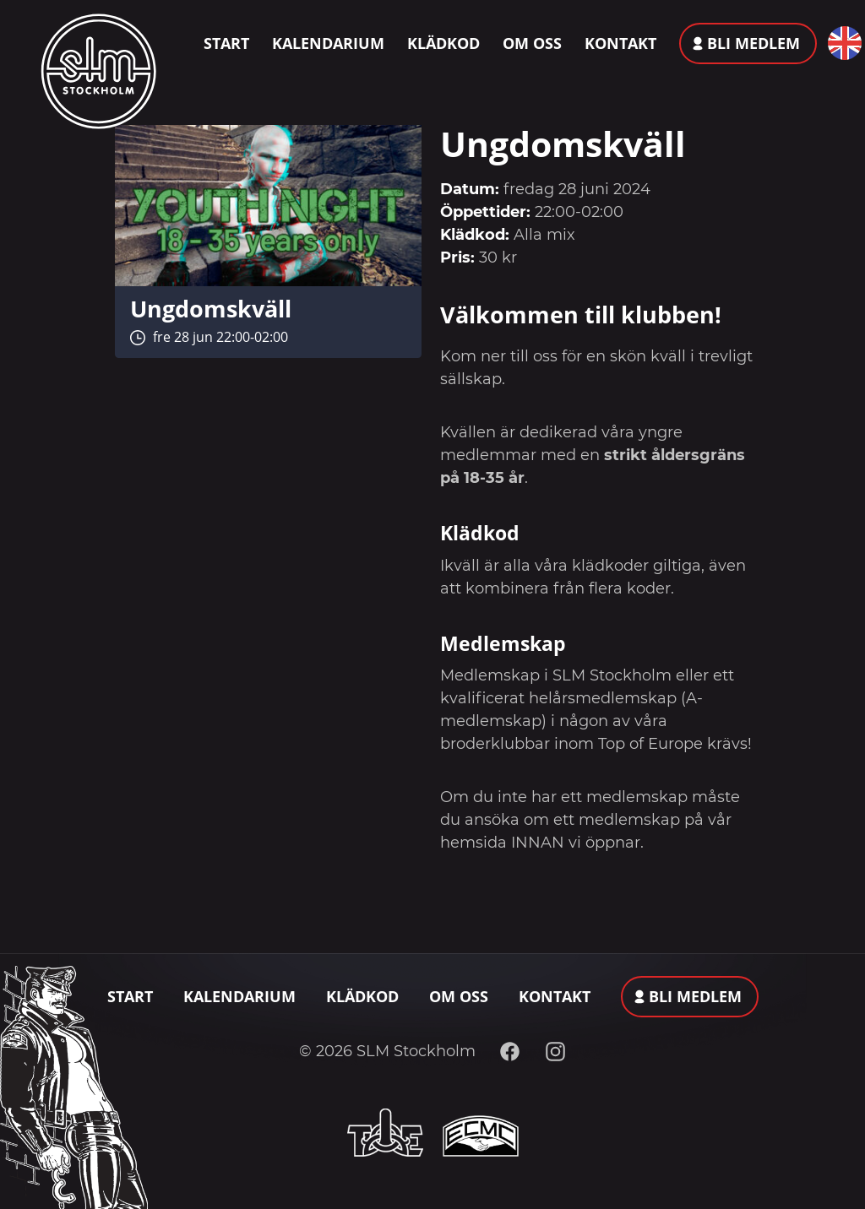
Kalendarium (328, 43)
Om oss (532, 43)
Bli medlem (753, 43)
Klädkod (443, 43)
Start (226, 43)
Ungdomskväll (210, 308)
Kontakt (620, 43)
